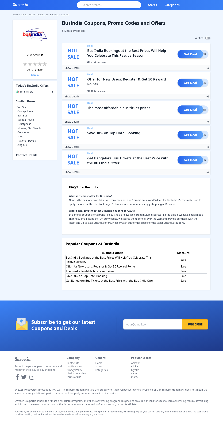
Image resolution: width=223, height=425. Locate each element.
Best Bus (22, 115)
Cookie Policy (74, 366)
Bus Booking (52, 14)
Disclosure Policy (76, 373)
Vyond (134, 373)
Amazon (136, 363)
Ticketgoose (24, 124)
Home (15, 14)
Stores (152, 5)
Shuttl (20, 136)
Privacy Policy (74, 370)
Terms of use (74, 377)
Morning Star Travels (29, 128)
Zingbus (22, 144)
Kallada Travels (25, 119)
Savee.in (22, 359)
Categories (172, 5)
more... (135, 377)
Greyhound (23, 132)
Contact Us (73, 363)
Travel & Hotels (36, 14)
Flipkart (135, 366)
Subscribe (195, 324)
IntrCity (21, 107)
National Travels (26, 140)
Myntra (135, 370)
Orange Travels (26, 111)
